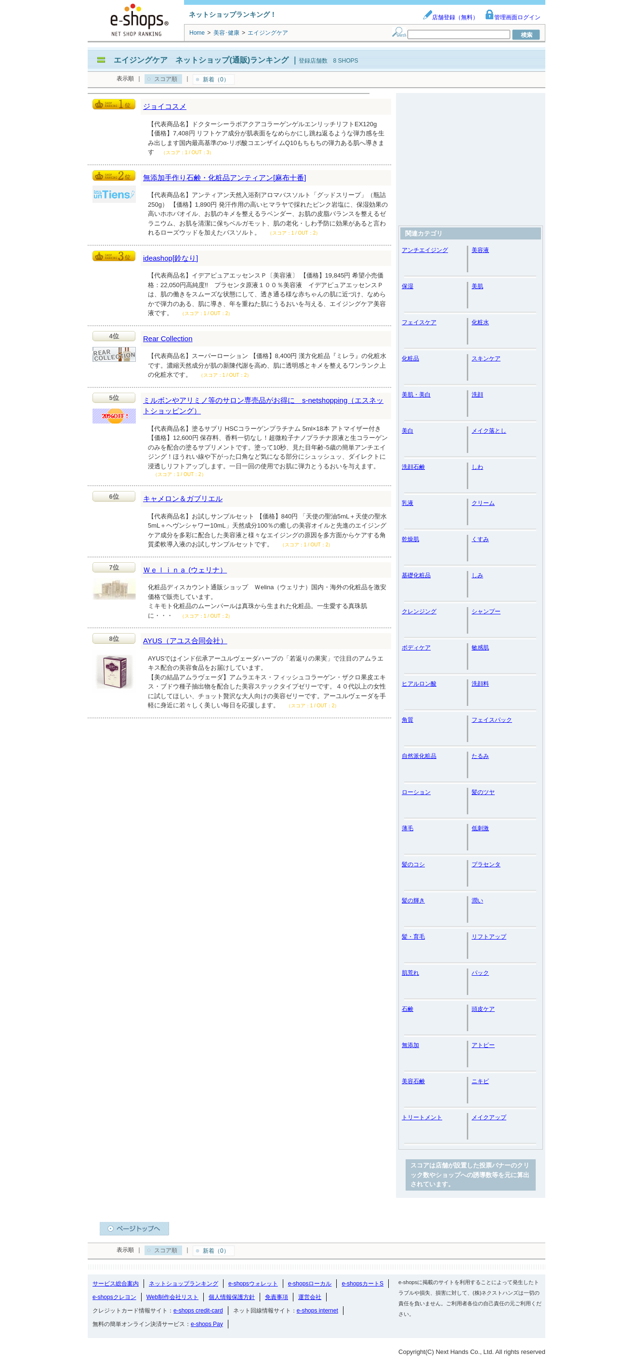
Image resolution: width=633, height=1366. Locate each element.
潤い (477, 900)
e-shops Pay (207, 1324)
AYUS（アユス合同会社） (185, 641)
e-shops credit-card (198, 1310)
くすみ (480, 539)
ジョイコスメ (164, 106)
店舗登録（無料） (450, 17)
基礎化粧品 (416, 575)
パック (480, 972)
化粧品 (410, 358)
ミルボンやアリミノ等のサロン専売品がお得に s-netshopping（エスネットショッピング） (263, 405)
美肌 (477, 286)
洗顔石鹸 (413, 467)
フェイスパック (492, 719)
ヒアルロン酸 (419, 683)
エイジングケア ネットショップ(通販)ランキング (201, 60)
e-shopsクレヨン (114, 1297)
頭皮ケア (483, 1009)
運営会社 (309, 1297)
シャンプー (486, 611)
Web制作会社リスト (172, 1297)
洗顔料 (480, 683)
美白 (407, 430)
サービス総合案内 (115, 1283)
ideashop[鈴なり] (170, 258)
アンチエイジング (425, 250)
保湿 (407, 286)
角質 (407, 719)
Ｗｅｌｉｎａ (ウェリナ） (185, 570)
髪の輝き (413, 900)
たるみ (480, 756)
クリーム (483, 503)
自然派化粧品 (419, 756)
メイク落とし (489, 430)
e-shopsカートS (362, 1283)
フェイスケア (419, 322)
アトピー (483, 1045)
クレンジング (419, 611)
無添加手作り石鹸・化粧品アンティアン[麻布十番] (224, 177)
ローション (416, 792)
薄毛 (407, 828)
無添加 (410, 1045)
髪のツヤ (483, 792)
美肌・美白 (416, 394)
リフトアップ (489, 936)
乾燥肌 (410, 539)
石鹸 (407, 1009)
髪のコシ (413, 864)
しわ (477, 467)
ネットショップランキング (183, 1283)
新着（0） (216, 79)
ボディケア (416, 647)
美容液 (480, 250)
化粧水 (480, 322)
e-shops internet (317, 1310)
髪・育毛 (413, 936)
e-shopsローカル (310, 1283)
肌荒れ (410, 972)
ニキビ (480, 1081)
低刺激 (480, 828)
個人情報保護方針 (232, 1297)
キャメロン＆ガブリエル (183, 498)
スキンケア (486, 358)
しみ (477, 575)
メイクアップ (489, 1117)
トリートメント (422, 1117)
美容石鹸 (413, 1081)
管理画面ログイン (513, 17)
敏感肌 (480, 647)
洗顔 (477, 394)
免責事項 (276, 1297)
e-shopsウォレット (253, 1283)
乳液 (407, 503)
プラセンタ (486, 864)
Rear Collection (168, 338)
